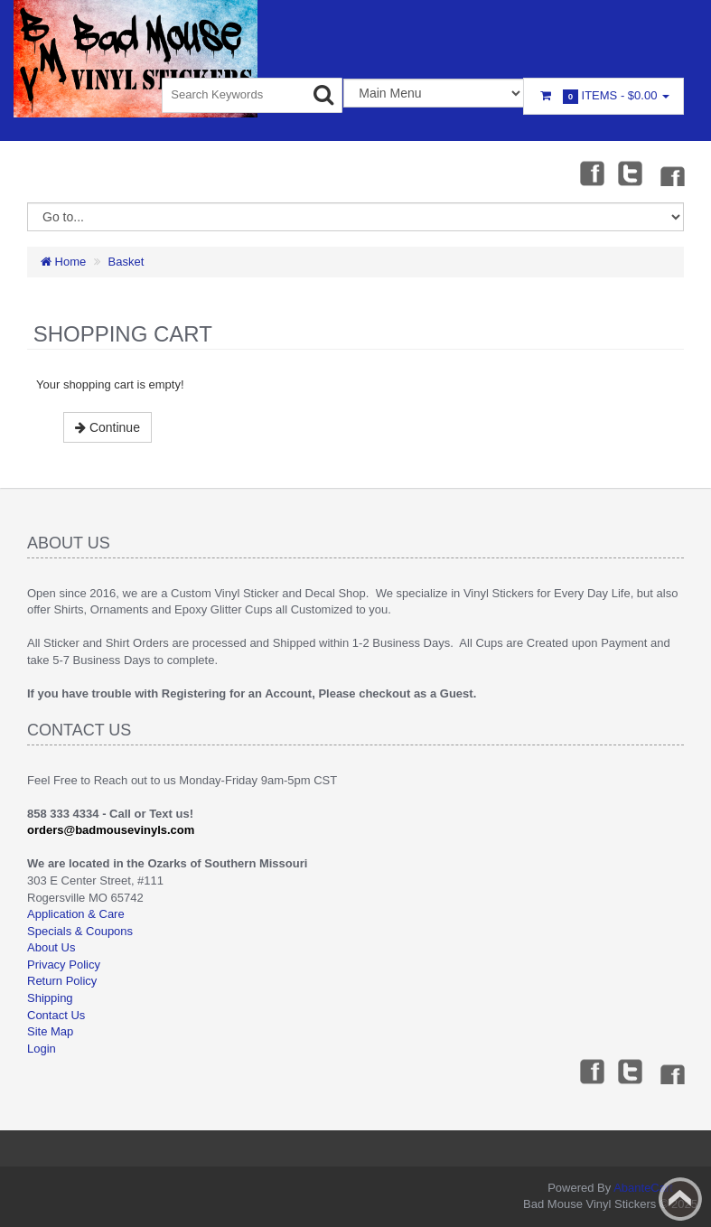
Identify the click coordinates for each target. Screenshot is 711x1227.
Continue (107, 427)
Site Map (50, 1031)
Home (63, 261)
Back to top (680, 1199)
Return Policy (62, 981)
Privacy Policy (63, 964)
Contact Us (56, 1015)
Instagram (671, 172)
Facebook (590, 172)
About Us (51, 947)
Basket (126, 261)
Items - (603, 96)
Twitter (630, 172)
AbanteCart (643, 1187)
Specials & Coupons (80, 931)
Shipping (50, 998)
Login (41, 1048)
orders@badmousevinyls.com (110, 830)
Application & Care (76, 914)
